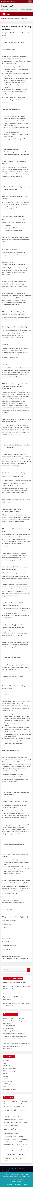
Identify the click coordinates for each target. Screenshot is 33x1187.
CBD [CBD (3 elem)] (24, 1106)
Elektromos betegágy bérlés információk (14, 982)
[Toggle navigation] (8, 14)
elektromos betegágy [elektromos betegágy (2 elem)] (17, 1116)
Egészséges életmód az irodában (12, 993)
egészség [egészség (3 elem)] (7, 1117)
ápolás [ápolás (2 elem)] (15, 1158)
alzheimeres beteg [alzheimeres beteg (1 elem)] (8, 1103)
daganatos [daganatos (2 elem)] (6, 1114)
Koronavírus (6, 1079)
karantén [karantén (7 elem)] (14, 1125)
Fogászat (5, 1076)
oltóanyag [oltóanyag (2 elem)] (6, 1139)
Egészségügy (6, 1066)
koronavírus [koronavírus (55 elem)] (10, 1129)
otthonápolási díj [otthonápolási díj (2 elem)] (18, 1142)
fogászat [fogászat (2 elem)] (25, 1122)
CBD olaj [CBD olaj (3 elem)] (6, 1110)
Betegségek (6, 1060)
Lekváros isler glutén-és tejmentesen (13, 1018)
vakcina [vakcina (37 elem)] (21, 1154)
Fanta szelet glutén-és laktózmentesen (14, 1033)
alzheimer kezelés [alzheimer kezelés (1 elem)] (19, 1103)
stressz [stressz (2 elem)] (6, 1150)
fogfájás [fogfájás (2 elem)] (18, 1122)
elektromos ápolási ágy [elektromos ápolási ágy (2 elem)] (10, 1119)
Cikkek (4, 1063)
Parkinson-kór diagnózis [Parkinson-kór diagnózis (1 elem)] (22, 1144)
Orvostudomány (7, 1081)
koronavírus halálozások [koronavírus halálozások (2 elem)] (10, 1136)
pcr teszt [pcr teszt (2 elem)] (16, 1147)
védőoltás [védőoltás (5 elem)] (7, 1158)
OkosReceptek (11, 1014)
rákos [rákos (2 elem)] (22, 1147)
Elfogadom (9, 1184)
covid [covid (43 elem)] (14, 1110)
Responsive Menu (30, 1)
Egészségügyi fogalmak (9, 1068)
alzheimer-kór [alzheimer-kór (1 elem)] (14, 1101)
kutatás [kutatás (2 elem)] (21, 1136)
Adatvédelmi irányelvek (21, 1184)
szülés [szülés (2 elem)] (26, 1150)
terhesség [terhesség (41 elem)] (9, 1154)
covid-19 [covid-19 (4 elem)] (22, 1110)
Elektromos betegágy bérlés (11, 1071)
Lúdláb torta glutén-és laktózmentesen (14, 1031)
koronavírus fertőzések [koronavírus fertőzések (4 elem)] (11, 1133)
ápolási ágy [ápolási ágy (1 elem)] (6, 1160)
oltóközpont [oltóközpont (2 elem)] (15, 1139)
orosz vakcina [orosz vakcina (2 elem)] (24, 1139)
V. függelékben (16, 769)
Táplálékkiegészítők (8, 1084)
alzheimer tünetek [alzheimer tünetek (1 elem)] (8, 1106)
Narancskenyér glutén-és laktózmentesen (15, 1036)
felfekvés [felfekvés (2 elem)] (21, 1119)
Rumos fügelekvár (8, 1028)
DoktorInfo (7, 6)
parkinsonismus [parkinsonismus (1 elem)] (7, 1147)
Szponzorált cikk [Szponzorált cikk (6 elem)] (16, 1150)
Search (28, 970)
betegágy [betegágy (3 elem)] (17, 1106)
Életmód (5, 1073)
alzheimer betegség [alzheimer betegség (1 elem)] (24, 1101)
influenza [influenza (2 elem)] (6, 1125)
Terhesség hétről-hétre (9, 1089)
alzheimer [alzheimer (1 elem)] (6, 1101)
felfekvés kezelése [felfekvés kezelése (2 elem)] (8, 1122)
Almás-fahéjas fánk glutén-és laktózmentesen (16, 1043)
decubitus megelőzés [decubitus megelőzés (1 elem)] (16, 1114)
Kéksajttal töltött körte (9, 1026)
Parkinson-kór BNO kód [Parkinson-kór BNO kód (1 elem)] (9, 1144)
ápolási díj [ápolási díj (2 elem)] (22, 1158)
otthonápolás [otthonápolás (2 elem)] (7, 1142)
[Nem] (31, 1180)
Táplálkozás (6, 1086)
